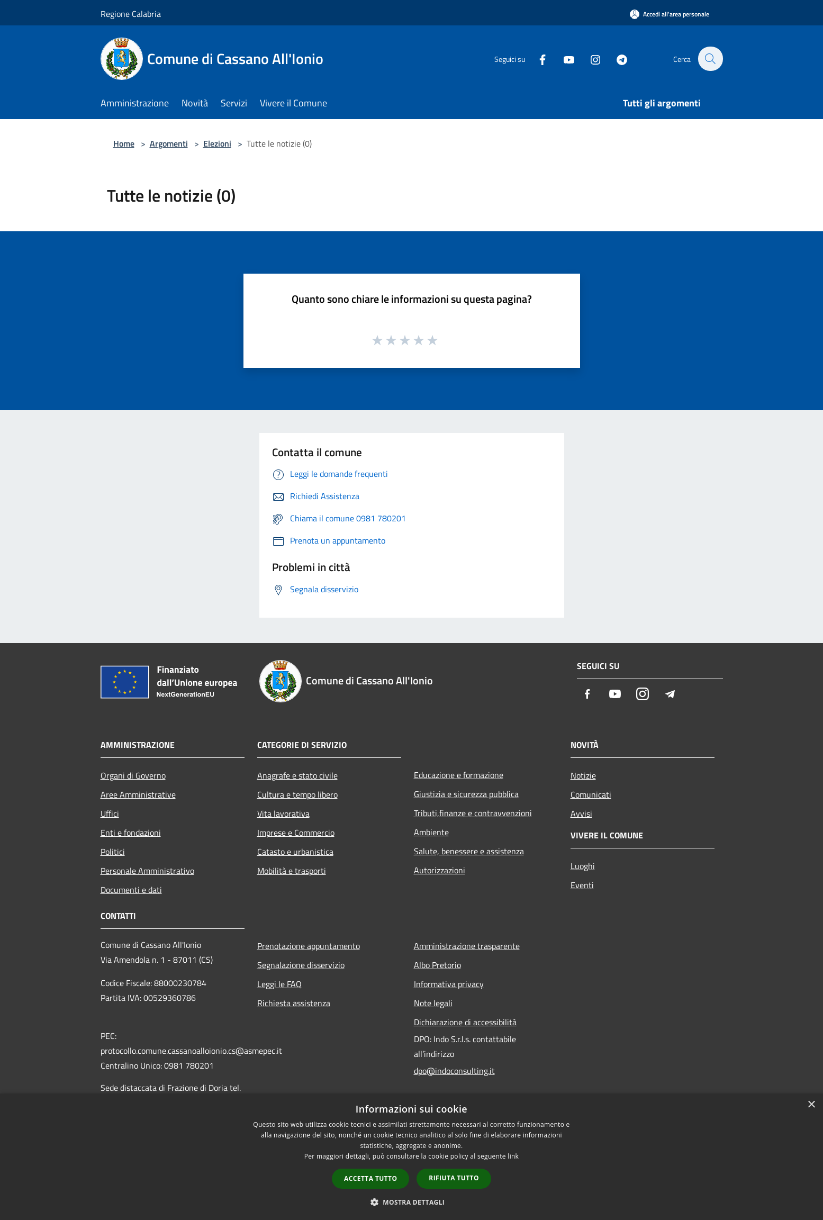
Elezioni (217, 143)
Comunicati (591, 794)
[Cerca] (710, 58)
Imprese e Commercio (295, 832)
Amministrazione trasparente (467, 945)
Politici (113, 851)
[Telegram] (616, 58)
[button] (411, 1202)
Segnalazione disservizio (301, 965)
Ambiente (431, 832)
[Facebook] (536, 58)
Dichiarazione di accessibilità (465, 1022)
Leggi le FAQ (279, 984)
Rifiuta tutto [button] (454, 1177)
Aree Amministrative (138, 794)
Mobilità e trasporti (291, 870)
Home (123, 143)
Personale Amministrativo (147, 870)
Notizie (583, 775)
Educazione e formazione (458, 775)
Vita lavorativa (283, 813)
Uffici (110, 813)
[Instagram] (589, 58)
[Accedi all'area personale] (669, 14)
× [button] (811, 1105)
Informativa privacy (449, 984)
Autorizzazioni (439, 870)
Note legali (433, 1003)
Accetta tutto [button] (370, 1178)
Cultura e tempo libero (297, 794)
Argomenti (169, 143)
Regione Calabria (131, 13)
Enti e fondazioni (131, 832)
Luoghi (583, 866)
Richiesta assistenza (293, 1003)
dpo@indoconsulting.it (454, 1070)
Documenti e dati (131, 889)
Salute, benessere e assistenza (469, 851)
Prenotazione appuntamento (308, 945)
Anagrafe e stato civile (297, 775)
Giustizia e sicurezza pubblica (466, 794)
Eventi (582, 885)
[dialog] (411, 1157)
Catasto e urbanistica (295, 851)
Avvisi (581, 813)
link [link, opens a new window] (513, 1156)
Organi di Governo (133, 775)
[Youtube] (563, 58)
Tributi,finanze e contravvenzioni (473, 813)
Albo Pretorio (437, 965)
